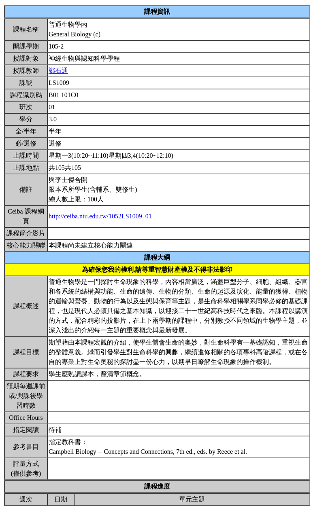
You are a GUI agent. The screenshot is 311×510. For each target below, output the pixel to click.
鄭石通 (58, 70)
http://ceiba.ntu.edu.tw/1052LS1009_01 (100, 216)
